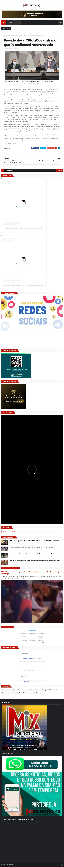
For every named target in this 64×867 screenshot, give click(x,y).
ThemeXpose (10, 864)
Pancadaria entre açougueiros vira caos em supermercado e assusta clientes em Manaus (34, 560)
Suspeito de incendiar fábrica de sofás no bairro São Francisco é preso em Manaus (32, 554)
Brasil (25, 690)
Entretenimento (53, 690)
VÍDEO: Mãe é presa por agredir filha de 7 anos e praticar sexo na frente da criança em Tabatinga (31, 573)
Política (9, 35)
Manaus (25, 693)
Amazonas (5, 690)
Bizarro (20, 690)
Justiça (19, 693)
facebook (59, 170)
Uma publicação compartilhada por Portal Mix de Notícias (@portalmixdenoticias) (24, 285)
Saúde (42, 693)
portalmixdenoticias (10, 531)
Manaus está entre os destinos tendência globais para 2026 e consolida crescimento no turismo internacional (34, 541)
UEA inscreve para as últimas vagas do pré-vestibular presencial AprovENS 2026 (31, 547)
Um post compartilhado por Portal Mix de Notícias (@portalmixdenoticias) (24, 228)
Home (5, 35)
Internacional (12, 693)
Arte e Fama (13, 690)
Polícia (31, 693)
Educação (44, 690)
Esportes (4, 693)
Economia (37, 690)
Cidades (30, 690)
